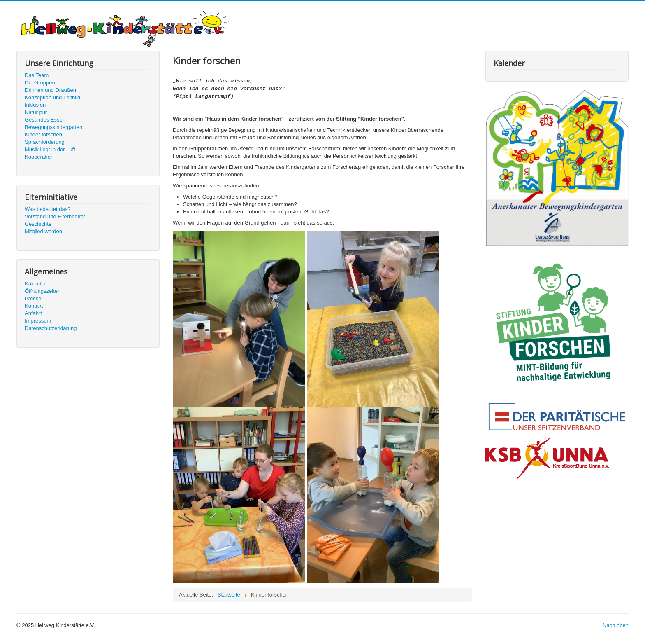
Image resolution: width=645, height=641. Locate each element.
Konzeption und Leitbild (52, 97)
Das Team (37, 75)
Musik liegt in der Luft (50, 149)
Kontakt (34, 306)
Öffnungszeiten (42, 291)
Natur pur (36, 112)
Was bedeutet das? (48, 209)
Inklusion (35, 105)
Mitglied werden (43, 231)
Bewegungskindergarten (53, 127)
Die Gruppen (40, 83)
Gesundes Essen (45, 120)
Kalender (35, 284)
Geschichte (38, 224)
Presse (33, 298)
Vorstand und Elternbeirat (55, 216)
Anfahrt (33, 313)
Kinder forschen (43, 134)
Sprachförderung (45, 142)
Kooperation (39, 157)
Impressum (38, 321)
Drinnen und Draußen (50, 90)
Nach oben (616, 625)
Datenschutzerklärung (51, 328)
